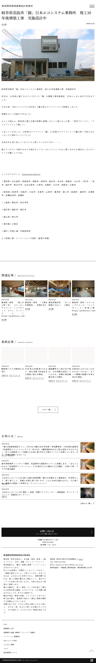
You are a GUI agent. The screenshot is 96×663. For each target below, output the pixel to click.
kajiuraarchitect (31, 174)
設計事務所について (10, 652)
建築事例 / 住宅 (9, 628)
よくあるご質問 (9, 644)
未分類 (4, 24)
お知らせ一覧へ (86, 503)
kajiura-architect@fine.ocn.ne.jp (69, 564)
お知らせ (5, 375)
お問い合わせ (47, 532)
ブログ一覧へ (47, 409)
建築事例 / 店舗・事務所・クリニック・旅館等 (19, 632)
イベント (4, 455)
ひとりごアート (14, 375)
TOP (5, 624)
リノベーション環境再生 (12, 636)
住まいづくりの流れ (10, 640)
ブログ (6, 648)
